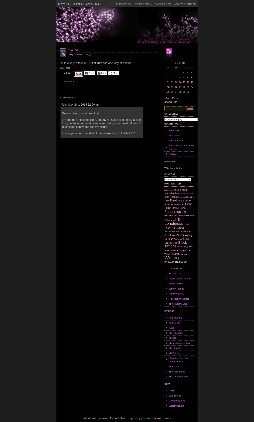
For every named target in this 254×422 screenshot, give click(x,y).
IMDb (171, 327)
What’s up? (174, 135)
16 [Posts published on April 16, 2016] (188, 82)
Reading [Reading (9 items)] (187, 235)
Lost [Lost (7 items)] (173, 228)
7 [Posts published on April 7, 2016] (179, 77)
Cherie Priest (175, 268)
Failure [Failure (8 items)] (180, 204)
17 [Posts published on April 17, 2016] (192, 82)
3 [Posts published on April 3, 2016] (191, 72)
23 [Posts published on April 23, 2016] (188, 87)
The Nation (174, 366)
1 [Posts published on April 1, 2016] (183, 72)
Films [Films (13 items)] (167, 207)
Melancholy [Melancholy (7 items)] (170, 231)
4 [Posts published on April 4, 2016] (167, 77)
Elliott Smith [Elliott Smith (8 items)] (170, 204)
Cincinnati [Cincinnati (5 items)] (181, 197)
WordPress (164, 418)
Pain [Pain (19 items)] (179, 235)
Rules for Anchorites (179, 298)
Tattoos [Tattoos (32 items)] (170, 246)
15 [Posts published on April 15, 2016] (184, 82)
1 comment (68, 81)
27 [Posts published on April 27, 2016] (176, 92)
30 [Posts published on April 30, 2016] (188, 92)
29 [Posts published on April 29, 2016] (184, 92)
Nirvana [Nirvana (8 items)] (187, 231)
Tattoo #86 (174, 130)
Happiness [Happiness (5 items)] (168, 215)
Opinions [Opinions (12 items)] (169, 235)
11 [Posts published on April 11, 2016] (168, 82)
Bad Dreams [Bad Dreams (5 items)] (188, 193)
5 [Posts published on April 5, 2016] (171, 77)
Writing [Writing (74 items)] (171, 257)
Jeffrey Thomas (177, 288)
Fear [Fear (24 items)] (188, 204)
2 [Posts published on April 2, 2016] (187, 72)
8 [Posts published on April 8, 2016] (183, 77)
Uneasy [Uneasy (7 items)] (183, 254)
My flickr (173, 338)
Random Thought (84, 54)
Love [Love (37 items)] (180, 227)
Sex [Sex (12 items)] (175, 242)
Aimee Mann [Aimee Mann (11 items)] (181, 189)
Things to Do (123, 4)
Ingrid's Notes (176, 283)
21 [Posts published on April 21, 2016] (180, 87)
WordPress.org (176, 405)
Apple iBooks (175, 317)
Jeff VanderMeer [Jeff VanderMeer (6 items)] (181, 215)
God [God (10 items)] (184, 211)
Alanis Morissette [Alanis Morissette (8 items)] (173, 193)
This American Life (178, 376)
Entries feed (175, 395)
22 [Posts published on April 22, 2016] (184, 87)
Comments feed (177, 400)
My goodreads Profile (179, 343)
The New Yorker (177, 371)
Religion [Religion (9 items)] (168, 239)
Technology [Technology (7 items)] (182, 246)
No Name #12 (176, 140)
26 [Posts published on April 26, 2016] (172, 92)
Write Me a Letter (173, 168)
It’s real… (174, 154)
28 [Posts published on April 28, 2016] (180, 92)
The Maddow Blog (178, 303)
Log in (172, 390)
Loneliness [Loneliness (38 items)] (173, 223)
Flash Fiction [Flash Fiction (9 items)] (179, 208)
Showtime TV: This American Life (178, 360)
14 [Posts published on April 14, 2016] (180, 82)
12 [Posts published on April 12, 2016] (172, 82)
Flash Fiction (163, 4)
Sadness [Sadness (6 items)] (178, 239)
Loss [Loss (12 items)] (167, 227)
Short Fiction (143, 4)
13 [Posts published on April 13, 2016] (176, 82)
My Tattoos (174, 348)
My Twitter (174, 353)
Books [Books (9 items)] (173, 196)
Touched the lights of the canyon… (181, 147)
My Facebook (176, 333)
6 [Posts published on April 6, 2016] (175, 77)
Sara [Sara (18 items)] (186, 239)
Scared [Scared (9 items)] (168, 242)
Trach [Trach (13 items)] (175, 253)
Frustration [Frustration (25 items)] (172, 211)
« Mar (167, 98)
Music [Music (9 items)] (179, 231)
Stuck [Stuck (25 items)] (182, 242)
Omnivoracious (176, 293)
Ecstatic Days (176, 273)
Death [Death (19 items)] (174, 200)
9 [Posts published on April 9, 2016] (187, 77)
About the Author (185, 4)
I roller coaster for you (180, 278)
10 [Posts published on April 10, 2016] (192, 77)
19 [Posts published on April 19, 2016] (172, 87)
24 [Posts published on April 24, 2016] (192, 87)
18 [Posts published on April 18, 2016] (168, 87)
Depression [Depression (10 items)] (185, 200)
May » (175, 98)
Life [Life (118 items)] (176, 219)
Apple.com (174, 323)
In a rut (73, 49)
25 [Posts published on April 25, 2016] (168, 92)
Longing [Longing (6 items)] (187, 224)
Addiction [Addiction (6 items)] (168, 190)
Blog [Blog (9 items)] (166, 196)
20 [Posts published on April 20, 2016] (176, 87)
